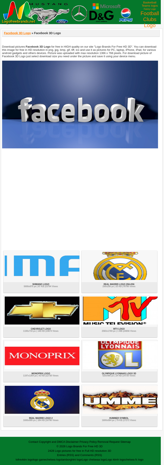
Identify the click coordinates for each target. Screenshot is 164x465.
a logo (102, 459)
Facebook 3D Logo (17, 33)
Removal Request (109, 441)
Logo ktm (111, 459)
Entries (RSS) (65, 455)
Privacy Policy (88, 441)
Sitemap (125, 441)
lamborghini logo (72, 459)
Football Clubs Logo (150, 19)
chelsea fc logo (134, 459)
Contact (33, 441)
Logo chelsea (90, 459)
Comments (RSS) (91, 455)
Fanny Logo (150, 9)
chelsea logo (54, 459)
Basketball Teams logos (150, 4)
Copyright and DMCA (52, 441)
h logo (121, 459)
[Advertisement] (81, 199)
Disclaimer (72, 441)
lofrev (19, 459)
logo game (39, 459)
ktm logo (27, 459)
